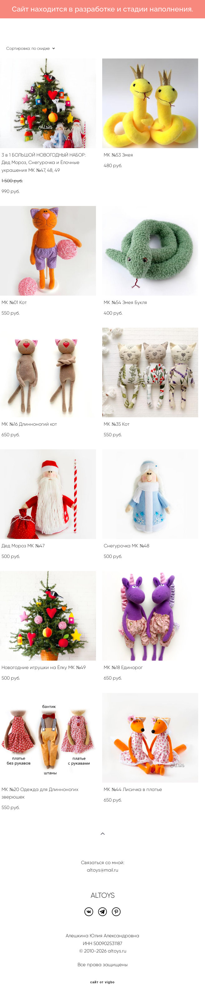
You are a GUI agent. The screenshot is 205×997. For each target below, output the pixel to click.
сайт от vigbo (102, 982)
